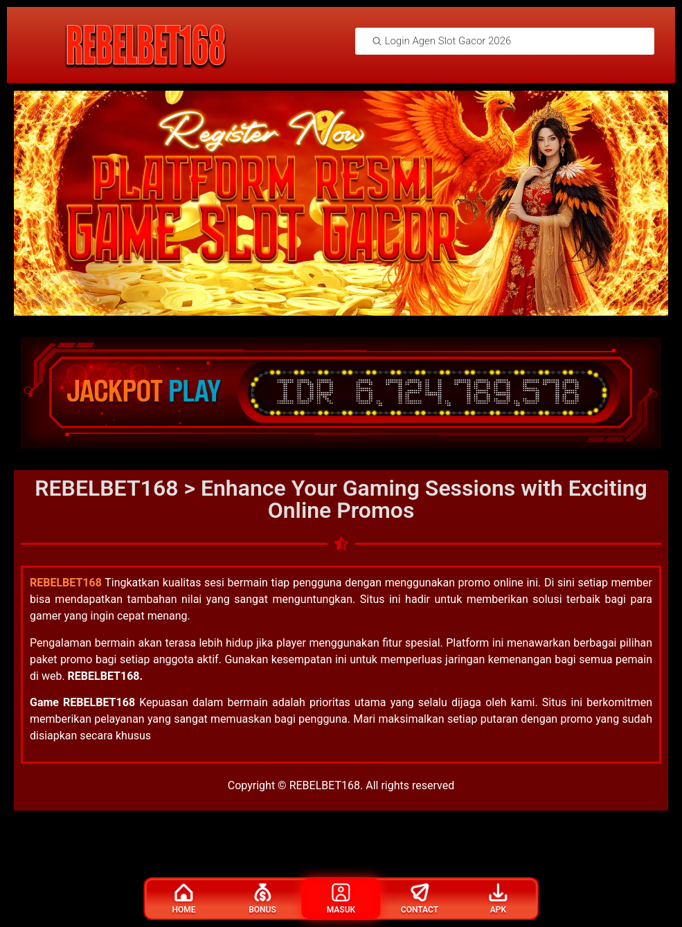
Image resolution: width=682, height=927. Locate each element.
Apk (498, 899)
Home (184, 899)
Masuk (341, 899)
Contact (419, 899)
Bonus (262, 899)
